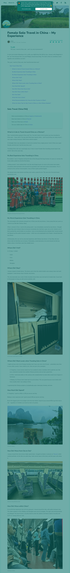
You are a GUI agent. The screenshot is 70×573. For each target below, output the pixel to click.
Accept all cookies (43, 9)
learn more (27, 6)
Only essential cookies (26, 9)
